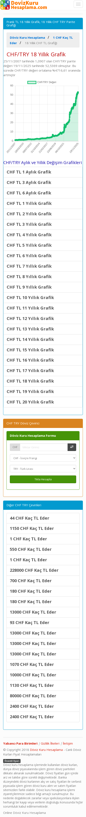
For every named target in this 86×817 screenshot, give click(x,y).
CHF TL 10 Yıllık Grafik (30, 297)
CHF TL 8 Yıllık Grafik (29, 276)
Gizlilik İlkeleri (50, 743)
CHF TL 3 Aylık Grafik (29, 182)
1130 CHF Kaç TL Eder (32, 685)
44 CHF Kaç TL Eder (29, 518)
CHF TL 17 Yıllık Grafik (30, 370)
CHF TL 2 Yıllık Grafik (29, 214)
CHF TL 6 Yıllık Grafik (29, 255)
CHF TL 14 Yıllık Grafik (30, 339)
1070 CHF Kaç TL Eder (32, 664)
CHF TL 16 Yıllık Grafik (30, 360)
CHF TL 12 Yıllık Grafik (30, 318)
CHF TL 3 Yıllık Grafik (29, 224)
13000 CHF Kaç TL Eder (33, 612)
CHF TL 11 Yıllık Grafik (30, 308)
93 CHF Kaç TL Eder (29, 622)
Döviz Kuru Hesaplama (46, 750)
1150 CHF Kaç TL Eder (32, 528)
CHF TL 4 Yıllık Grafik (29, 235)
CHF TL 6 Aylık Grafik (29, 193)
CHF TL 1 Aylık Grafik (29, 172)
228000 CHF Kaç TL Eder (34, 570)
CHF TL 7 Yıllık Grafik (29, 266)
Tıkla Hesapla (43, 479)
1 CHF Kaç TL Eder (28, 539)
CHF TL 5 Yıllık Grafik (29, 245)
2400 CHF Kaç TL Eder (32, 706)
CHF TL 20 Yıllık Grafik (30, 402)
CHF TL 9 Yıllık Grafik (29, 287)
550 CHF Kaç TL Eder (31, 549)
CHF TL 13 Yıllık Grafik (30, 329)
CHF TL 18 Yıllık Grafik (30, 381)
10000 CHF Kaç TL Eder (33, 675)
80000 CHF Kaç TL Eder (33, 696)
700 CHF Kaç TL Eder (31, 580)
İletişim (68, 743)
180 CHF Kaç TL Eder (31, 591)
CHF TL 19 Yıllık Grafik (30, 391)
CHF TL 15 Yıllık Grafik (30, 350)
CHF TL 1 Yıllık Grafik (29, 203)
